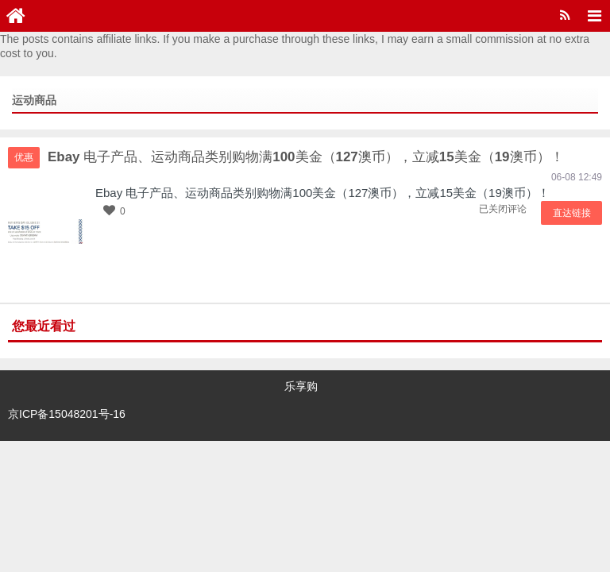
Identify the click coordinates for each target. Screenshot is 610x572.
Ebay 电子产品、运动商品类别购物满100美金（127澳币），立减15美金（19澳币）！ (322, 192)
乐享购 (301, 386)
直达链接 (574, 212)
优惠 (23, 157)
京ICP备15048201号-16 (66, 409)
